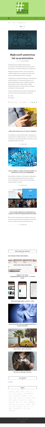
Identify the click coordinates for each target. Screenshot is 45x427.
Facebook (10, 385)
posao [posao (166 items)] (26, 407)
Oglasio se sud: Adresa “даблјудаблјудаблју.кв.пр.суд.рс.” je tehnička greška (22, 279)
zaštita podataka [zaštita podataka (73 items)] (21, 414)
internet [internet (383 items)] (10, 403)
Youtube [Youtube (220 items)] (14, 414)
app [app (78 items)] (32, 394)
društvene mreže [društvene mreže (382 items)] (24, 399)
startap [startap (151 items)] (25, 409)
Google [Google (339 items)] (20, 401)
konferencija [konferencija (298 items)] (20, 403)
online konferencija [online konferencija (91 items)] (12, 407)
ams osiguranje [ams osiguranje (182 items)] (11, 394)
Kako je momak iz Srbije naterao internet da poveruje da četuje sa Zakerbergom (22, 173)
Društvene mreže (23, 128)
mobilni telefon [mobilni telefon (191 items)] (17, 405)
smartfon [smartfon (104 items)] (30, 407)
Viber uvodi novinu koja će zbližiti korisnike (22, 132)
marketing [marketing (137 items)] (26, 403)
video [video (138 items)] (10, 414)
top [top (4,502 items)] (17, 412)
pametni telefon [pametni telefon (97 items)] (20, 407)
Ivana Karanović (25, 61)
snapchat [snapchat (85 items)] (16, 409)
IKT (22, 51)
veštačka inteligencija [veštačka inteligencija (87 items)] (29, 412)
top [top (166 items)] (14, 412)
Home (9, 22)
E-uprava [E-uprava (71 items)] (30, 399)
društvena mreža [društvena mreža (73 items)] (16, 399)
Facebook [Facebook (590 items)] (10, 401)
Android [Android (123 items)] (17, 394)
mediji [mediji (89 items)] (31, 403)
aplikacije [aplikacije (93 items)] (27, 394)
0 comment (23, 102)
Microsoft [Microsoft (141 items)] (10, 405)
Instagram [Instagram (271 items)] (29, 401)
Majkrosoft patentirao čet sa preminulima (22, 56)
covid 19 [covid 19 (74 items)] (10, 399)
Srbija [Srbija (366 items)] (21, 409)
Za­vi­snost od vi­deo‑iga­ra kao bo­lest (22, 375)
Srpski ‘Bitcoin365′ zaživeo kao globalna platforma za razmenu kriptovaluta (22, 328)
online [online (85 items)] (31, 405)
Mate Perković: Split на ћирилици (22, 352)
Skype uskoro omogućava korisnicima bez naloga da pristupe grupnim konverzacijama (22, 215)
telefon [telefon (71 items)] (10, 412)
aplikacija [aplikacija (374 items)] (22, 394)
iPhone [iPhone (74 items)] (15, 403)
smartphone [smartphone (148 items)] (11, 409)
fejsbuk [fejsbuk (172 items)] (15, 401)
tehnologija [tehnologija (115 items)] (31, 409)
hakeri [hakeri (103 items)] (24, 401)
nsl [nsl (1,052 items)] (27, 405)
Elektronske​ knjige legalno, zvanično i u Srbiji (22, 304)
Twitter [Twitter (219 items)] (21, 412)
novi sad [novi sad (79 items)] (23, 405)
